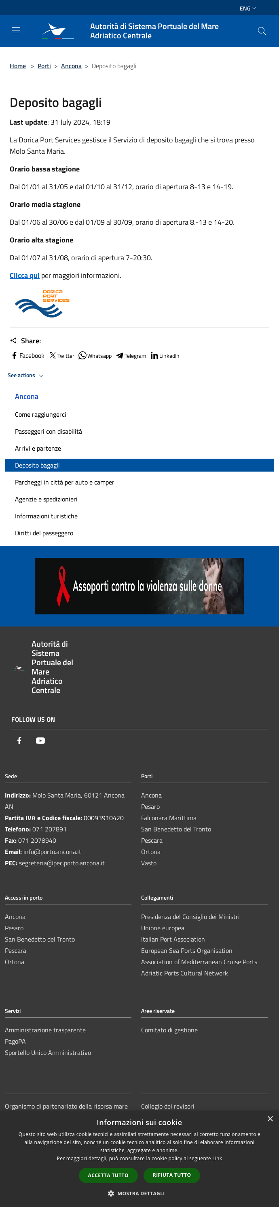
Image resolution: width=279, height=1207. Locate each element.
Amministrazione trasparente (45, 1030)
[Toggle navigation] (16, 30)
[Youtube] (40, 741)
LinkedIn (165, 355)
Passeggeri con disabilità (48, 431)
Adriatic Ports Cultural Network (184, 973)
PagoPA (15, 1041)
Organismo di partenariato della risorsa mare (66, 1106)
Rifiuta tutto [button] (172, 1175)
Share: (25, 341)
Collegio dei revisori (167, 1106)
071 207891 (49, 829)
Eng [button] (249, 8)
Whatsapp (95, 355)
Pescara (152, 840)
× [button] (270, 1119)
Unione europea (162, 928)
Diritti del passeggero (44, 533)
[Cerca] (262, 31)
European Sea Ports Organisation (186, 950)
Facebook (27, 355)
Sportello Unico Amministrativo (48, 1052)
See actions (27, 375)
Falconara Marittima (169, 818)
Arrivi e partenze (38, 448)
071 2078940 (37, 840)
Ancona (71, 66)
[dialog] (139, 1159)
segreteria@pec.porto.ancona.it (62, 863)
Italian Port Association (173, 939)
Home (18, 66)
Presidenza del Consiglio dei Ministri (190, 916)
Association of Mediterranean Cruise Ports (199, 962)
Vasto (148, 863)
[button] (139, 1193)
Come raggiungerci (40, 414)
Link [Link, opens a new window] (217, 1158)
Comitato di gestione (169, 1030)
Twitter (61, 355)
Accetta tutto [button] (108, 1175)
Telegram (130, 355)
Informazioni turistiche (46, 516)
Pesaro (150, 806)
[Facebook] (19, 741)
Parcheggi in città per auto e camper (64, 482)
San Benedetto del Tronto (176, 829)
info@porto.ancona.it (52, 851)
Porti (44, 66)
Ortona (151, 851)
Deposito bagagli (37, 465)
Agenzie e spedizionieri (46, 499)
